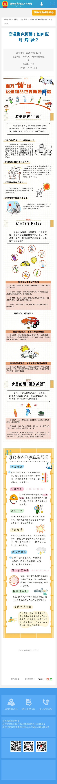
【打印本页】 (15, 679)
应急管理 (43, 19)
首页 (16, 19)
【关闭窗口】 (30, 679)
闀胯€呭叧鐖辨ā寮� (44, 12)
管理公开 (33, 19)
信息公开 (23, 19)
